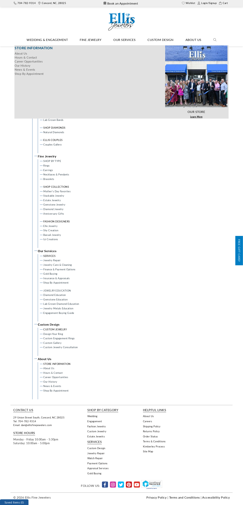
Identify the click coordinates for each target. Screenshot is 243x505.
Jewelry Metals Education (58, 308)
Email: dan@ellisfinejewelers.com (32, 425)
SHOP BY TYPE (52, 161)
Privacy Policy (156, 497)
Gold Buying (50, 273)
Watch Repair (95, 458)
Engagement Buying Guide (58, 312)
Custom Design (161, 40)
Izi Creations (50, 239)
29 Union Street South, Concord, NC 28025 (39, 417)
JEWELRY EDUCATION (57, 290)
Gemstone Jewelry (54, 204)
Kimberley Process (154, 446)
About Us (193, 40)
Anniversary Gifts (53, 213)
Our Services (124, 40)
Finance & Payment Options (59, 269)
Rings (46, 165)
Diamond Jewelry (53, 209)
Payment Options (97, 463)
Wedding (92, 416)
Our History (50, 381)
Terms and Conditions (184, 497)
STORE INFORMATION (57, 363)
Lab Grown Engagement (57, 98)
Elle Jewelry (50, 225)
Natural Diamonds (53, 132)
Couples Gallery (52, 144)
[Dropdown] (47, 39)
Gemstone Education (55, 299)
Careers (147, 421)
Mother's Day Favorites (57, 191)
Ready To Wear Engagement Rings (63, 85)
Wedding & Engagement (47, 40)
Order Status (150, 436)
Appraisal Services (98, 468)
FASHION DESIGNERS (56, 221)
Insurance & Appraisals (56, 278)
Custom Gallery (52, 342)
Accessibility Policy (216, 497)
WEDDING (49, 106)
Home (115, 48)
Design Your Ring (53, 80)
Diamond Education (54, 294)
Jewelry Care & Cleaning (57, 264)
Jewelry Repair (52, 260)
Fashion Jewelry (96, 426)
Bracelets (48, 179)
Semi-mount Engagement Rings (61, 94)
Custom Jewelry (96, 431)
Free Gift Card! (239, 250)
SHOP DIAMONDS (54, 127)
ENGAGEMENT (52, 76)
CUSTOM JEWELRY (55, 329)
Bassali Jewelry (52, 234)
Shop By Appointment (56, 282)
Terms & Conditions (154, 441)
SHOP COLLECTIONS (56, 186)
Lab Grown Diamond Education (61, 303)
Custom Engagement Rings (59, 89)
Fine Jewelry (90, 40)
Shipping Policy (152, 426)
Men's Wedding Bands (56, 115)
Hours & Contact (53, 372)
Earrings (48, 170)
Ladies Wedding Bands (56, 111)
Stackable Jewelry (53, 195)
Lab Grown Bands (53, 119)
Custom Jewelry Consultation (60, 347)
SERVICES (49, 255)
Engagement (94, 421)
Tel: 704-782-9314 (24, 421)
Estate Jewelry (52, 200)
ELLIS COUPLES (53, 139)
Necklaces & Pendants (56, 174)
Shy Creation (50, 230)
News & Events (52, 386)
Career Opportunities (55, 377)
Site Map (148, 451)
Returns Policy (151, 431)
